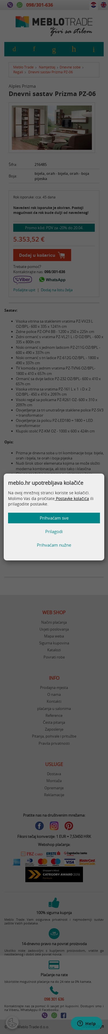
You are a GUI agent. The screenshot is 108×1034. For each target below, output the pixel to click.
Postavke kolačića (72, 498)
